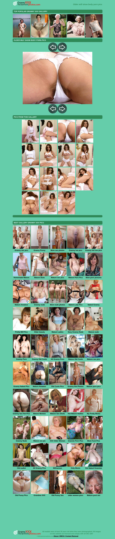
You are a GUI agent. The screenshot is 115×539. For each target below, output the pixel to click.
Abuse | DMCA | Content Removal (66, 536)
